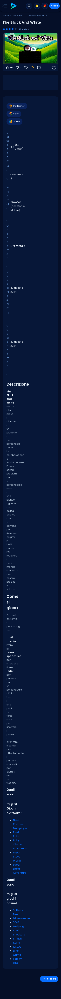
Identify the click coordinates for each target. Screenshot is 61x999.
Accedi (54, 5)
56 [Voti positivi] (9, 68)
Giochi (6, 15)
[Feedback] (39, 68)
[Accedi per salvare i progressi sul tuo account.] (32, 68)
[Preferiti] (26, 68)
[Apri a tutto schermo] (54, 68)
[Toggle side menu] (4, 5)
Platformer (18, 15)
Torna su (49, 978)
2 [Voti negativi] (18, 68)
